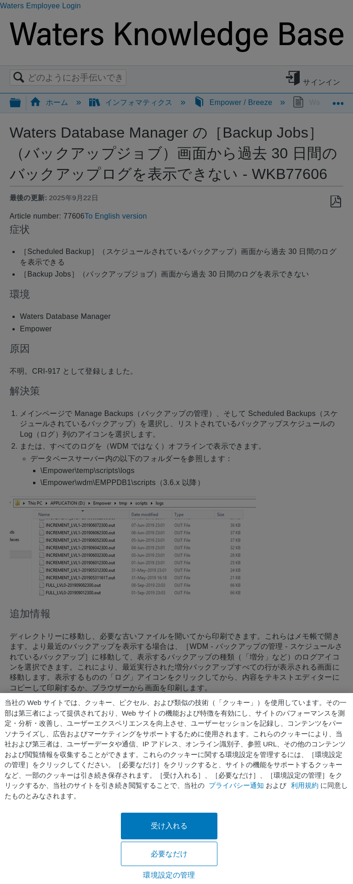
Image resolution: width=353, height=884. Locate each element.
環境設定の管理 (169, 875)
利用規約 (305, 785)
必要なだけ (169, 854)
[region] (176, 788)
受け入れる (169, 826)
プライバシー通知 (236, 785)
